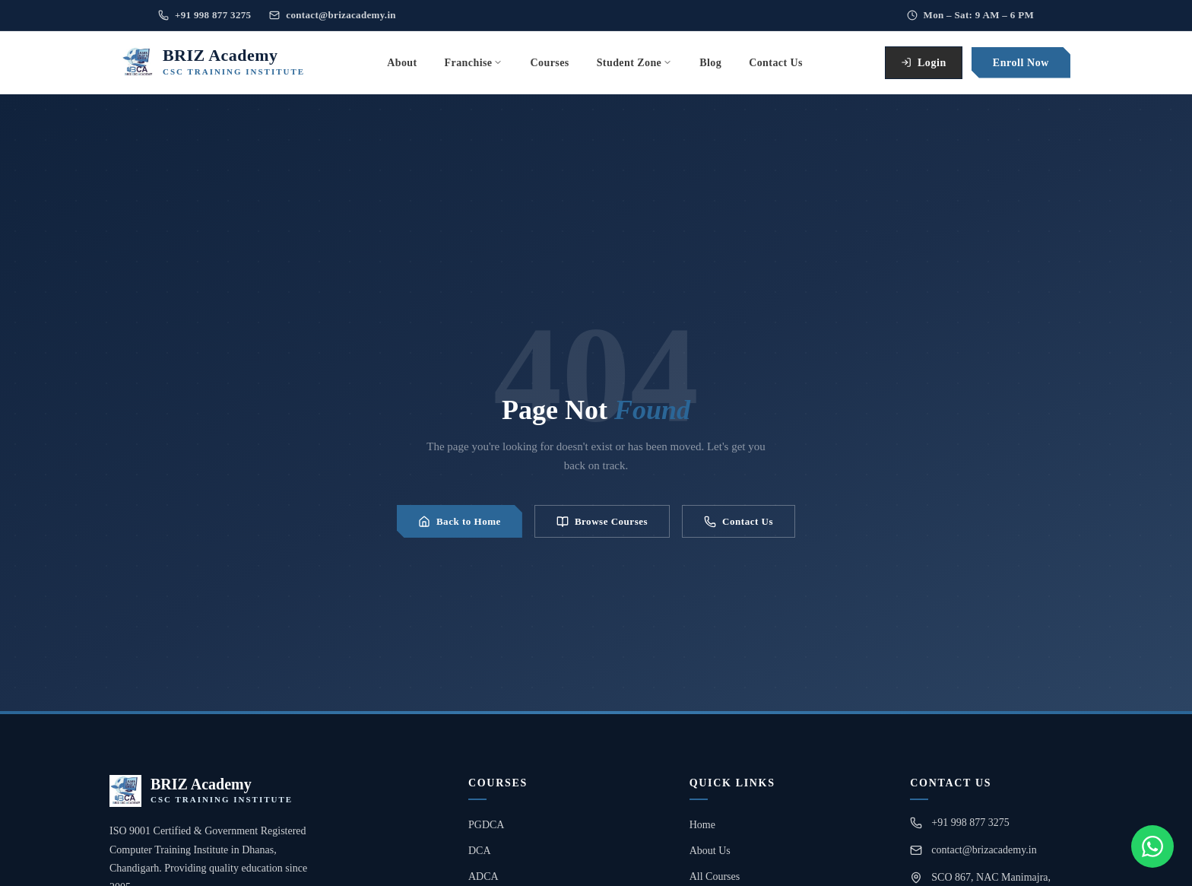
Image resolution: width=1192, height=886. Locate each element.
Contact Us (738, 522)
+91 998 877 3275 (204, 15)
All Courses (715, 876)
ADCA (483, 876)
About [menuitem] (402, 62)
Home (702, 824)
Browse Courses (602, 522)
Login (923, 62)
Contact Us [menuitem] (776, 62)
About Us (710, 850)
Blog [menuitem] (710, 62)
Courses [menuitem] (549, 62)
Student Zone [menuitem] (635, 62)
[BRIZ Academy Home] (213, 62)
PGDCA (486, 824)
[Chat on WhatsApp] (1152, 846)
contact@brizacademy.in (332, 15)
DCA (479, 850)
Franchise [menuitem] (474, 62)
